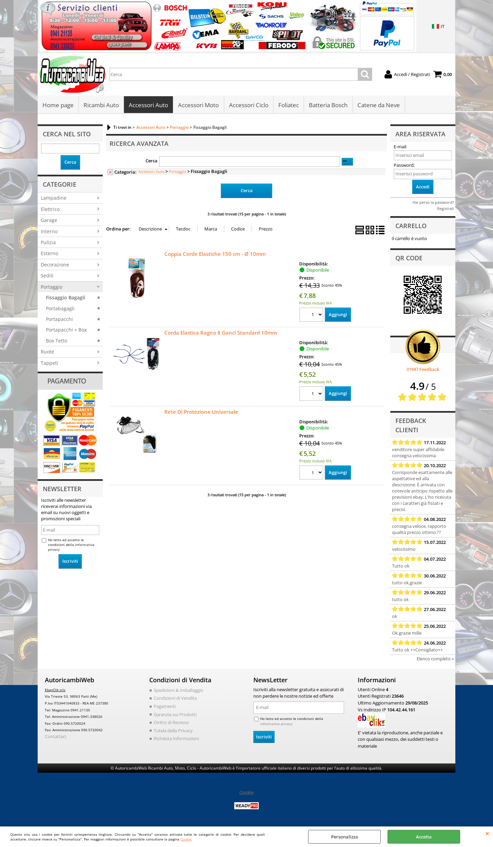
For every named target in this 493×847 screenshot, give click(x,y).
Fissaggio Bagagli (65, 298)
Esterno (49, 254)
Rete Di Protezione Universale (201, 412)
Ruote (47, 352)
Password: (404, 166)
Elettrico (50, 209)
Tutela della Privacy (173, 731)
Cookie (185, 839)
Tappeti (49, 363)
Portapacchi (59, 319)
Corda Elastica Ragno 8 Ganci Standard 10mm (220, 333)
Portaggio (51, 287)
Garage (49, 220)
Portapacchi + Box (66, 330)
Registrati (445, 209)
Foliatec (288, 105)
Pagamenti (165, 707)
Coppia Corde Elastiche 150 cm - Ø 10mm (215, 254)
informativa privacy (276, 724)
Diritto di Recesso (171, 723)
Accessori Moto (198, 105)
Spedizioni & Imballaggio (178, 691)
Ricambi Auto (101, 105)
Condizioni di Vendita (175, 699)
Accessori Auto (148, 105)
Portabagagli (60, 309)
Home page (58, 105)
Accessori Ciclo (248, 105)
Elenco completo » (435, 659)
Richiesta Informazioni (176, 739)
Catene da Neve (378, 105)
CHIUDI (487, 833)
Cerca (151, 161)
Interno (49, 231)
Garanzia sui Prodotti (175, 715)
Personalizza (344, 837)
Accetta (424, 837)
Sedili (47, 276)
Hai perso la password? (433, 202)
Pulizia (48, 243)
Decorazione (55, 265)
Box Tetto (56, 341)
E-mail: (400, 147)
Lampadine (53, 198)
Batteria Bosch (327, 105)
